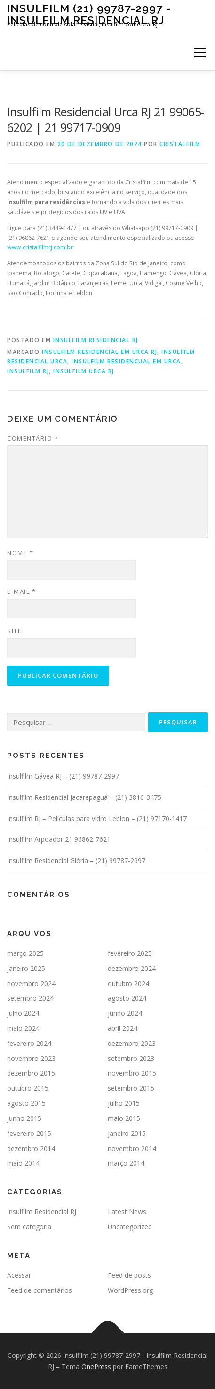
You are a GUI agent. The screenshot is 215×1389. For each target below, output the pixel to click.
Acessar (19, 1275)
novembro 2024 (31, 983)
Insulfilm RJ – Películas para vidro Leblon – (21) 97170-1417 (97, 818)
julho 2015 (124, 1103)
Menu (199, 53)
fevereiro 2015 (29, 1133)
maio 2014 (23, 1163)
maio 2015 (124, 1118)
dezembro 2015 (31, 1072)
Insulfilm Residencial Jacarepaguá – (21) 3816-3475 (84, 797)
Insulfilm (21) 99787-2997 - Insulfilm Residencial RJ (89, 13)
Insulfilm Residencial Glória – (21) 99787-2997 (76, 860)
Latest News (127, 1211)
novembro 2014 (132, 1148)
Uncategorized (130, 1226)
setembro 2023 (131, 1058)
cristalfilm (180, 144)
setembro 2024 (30, 998)
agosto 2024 (127, 998)
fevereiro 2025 (130, 953)
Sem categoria (29, 1226)
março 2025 (25, 953)
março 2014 (126, 1163)
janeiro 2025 (26, 968)
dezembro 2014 (31, 1148)
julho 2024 (23, 1013)
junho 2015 (24, 1118)
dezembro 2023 (132, 1043)
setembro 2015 (131, 1088)
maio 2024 (23, 1028)
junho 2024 (125, 1013)
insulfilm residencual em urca (126, 361)
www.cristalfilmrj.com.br (40, 247)
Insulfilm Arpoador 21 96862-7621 (59, 839)
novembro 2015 (132, 1072)
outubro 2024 (128, 983)
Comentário (32, 438)
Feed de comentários (39, 1290)
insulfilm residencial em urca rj (99, 352)
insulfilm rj (28, 371)
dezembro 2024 (132, 968)
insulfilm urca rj (83, 371)
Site (14, 630)
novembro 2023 (31, 1058)
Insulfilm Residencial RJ (95, 340)
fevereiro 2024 (29, 1043)
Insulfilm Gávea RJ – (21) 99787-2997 (63, 776)
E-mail (21, 591)
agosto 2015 (26, 1103)
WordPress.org (130, 1290)
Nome (20, 553)
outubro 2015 (27, 1088)
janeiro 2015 (127, 1133)
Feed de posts (129, 1275)
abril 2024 (122, 1028)
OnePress (96, 1366)
